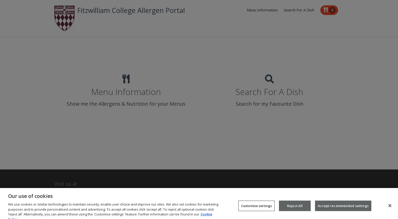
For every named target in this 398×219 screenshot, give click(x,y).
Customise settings (256, 208)
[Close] (389, 208)
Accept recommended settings (343, 208)
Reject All (295, 208)
